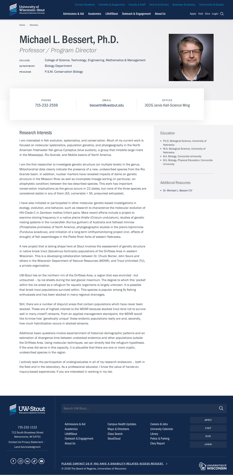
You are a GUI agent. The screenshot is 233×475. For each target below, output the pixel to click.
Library (154, 434)
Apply (193, 13)
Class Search (115, 434)
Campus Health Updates (122, 424)
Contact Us (15, 442)
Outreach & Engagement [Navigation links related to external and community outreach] (136, 14)
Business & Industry (184, 4)
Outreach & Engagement (79, 439)
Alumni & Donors (159, 4)
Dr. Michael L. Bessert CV (177, 190)
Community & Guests (211, 4)
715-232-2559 (46, 105)
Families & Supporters (112, 4)
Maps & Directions (118, 429)
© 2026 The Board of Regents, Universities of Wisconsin (93, 468)
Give (207, 13)
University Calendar (161, 429)
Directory (34, 25)
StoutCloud (114, 439)
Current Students (85, 4)
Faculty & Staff (137, 4)
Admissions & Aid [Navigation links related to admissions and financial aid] (73, 14)
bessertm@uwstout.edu (107, 105)
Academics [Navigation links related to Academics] (94, 14)
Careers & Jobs (159, 424)
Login (215, 13)
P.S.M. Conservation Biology (64, 72)
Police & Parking (159, 439)
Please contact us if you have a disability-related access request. (112, 463)
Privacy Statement (33, 442)
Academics (71, 429)
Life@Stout (71, 434)
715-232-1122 (27, 428)
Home (22, 25)
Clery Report (157, 443)
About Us (160, 14)
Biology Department (58, 66)
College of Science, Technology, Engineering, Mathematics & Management (95, 60)
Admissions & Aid (75, 424)
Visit (200, 13)
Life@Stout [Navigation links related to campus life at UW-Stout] (111, 14)
